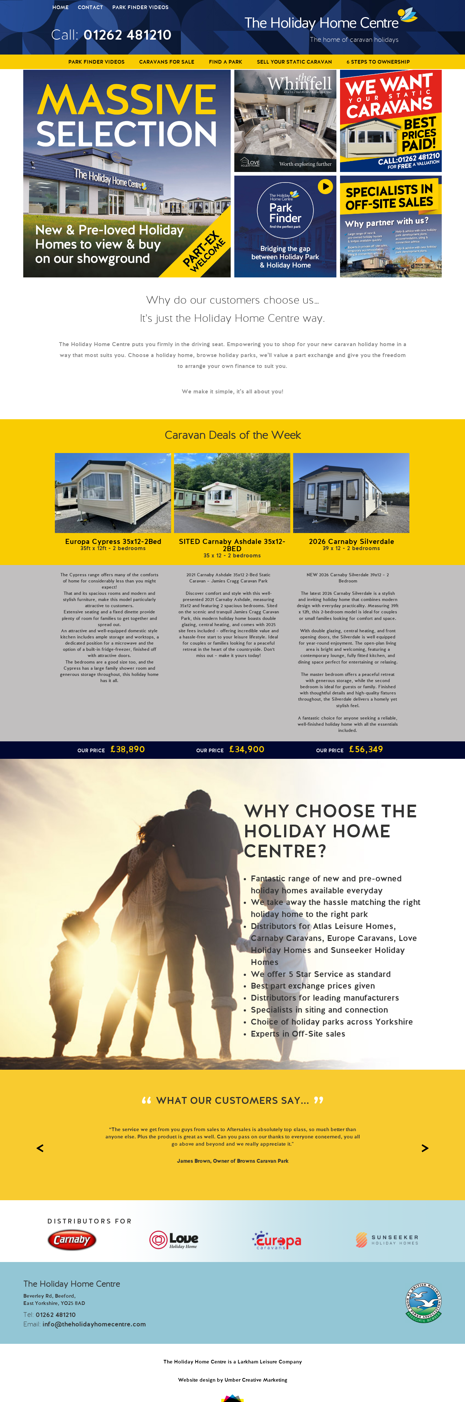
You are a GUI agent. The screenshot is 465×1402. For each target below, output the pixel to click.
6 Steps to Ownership (378, 62)
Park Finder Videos (140, 7)
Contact (90, 7)
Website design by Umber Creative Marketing (232, 1380)
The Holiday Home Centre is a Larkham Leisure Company (232, 1362)
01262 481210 (127, 35)
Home (60, 7)
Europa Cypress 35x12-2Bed (113, 542)
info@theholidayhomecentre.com (94, 1324)
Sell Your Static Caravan (294, 62)
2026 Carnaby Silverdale (351, 542)
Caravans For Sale (166, 62)
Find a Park (225, 62)
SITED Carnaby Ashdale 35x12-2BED (232, 545)
